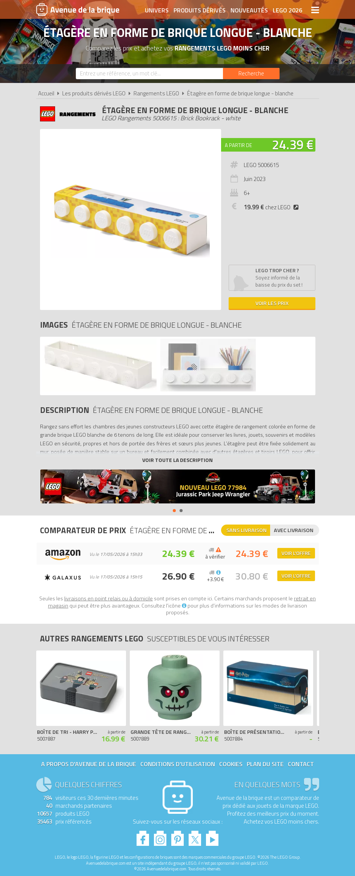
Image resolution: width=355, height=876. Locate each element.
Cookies (231, 764)
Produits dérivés (200, 10)
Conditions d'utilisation (177, 764)
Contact (301, 764)
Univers (157, 10)
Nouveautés (249, 10)
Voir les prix (272, 303)
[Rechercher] (251, 73)
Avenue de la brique (77, 9)
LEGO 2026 (287, 10)
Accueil (46, 93)
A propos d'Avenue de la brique (88, 764)
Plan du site (265, 764)
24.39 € (293, 144)
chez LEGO (273, 207)
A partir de (238, 145)
